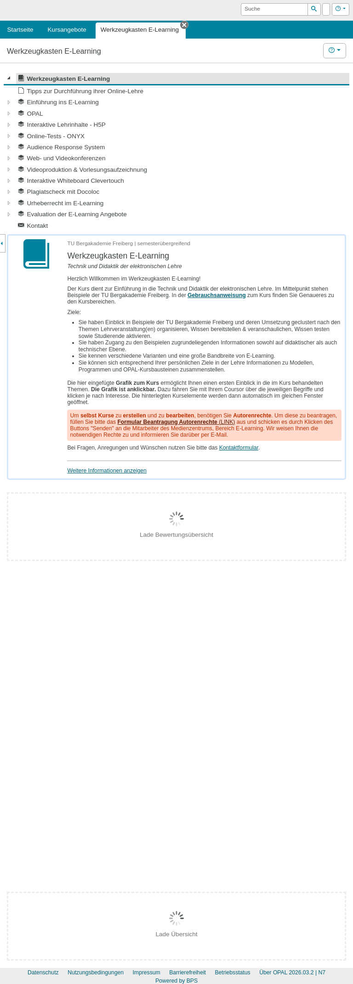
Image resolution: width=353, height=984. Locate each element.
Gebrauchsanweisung (217, 295)
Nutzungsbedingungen (96, 972)
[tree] (176, 152)
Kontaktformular (238, 447)
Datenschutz (43, 972)
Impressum (146, 972)
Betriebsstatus (232, 972)
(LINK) (176, 422)
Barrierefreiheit (187, 972)
